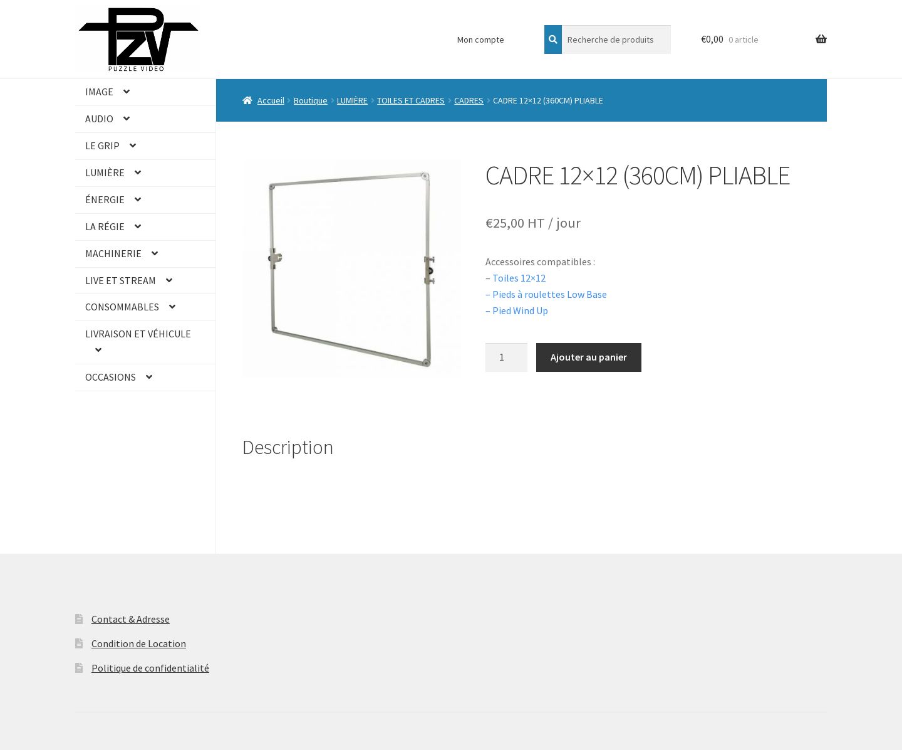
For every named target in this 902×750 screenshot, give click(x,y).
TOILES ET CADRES (411, 100)
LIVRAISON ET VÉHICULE (138, 333)
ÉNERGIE (105, 199)
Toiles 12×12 (519, 278)
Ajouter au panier (589, 357)
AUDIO (99, 118)
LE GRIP (102, 145)
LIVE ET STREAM (120, 280)
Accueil (270, 100)
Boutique (311, 100)
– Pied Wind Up (516, 310)
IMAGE (99, 91)
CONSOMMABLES (122, 306)
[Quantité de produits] (506, 357)
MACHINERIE (113, 253)
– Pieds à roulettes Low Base (547, 294)
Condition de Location (138, 643)
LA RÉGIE (105, 226)
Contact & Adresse (130, 619)
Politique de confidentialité (150, 668)
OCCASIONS (110, 377)
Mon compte (480, 39)
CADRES (469, 100)
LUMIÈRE (105, 172)
